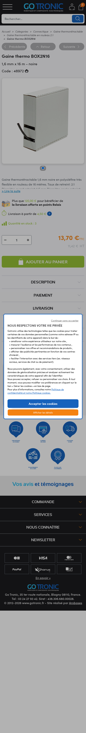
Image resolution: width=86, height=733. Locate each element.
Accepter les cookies (43, 403)
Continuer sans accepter (64, 320)
